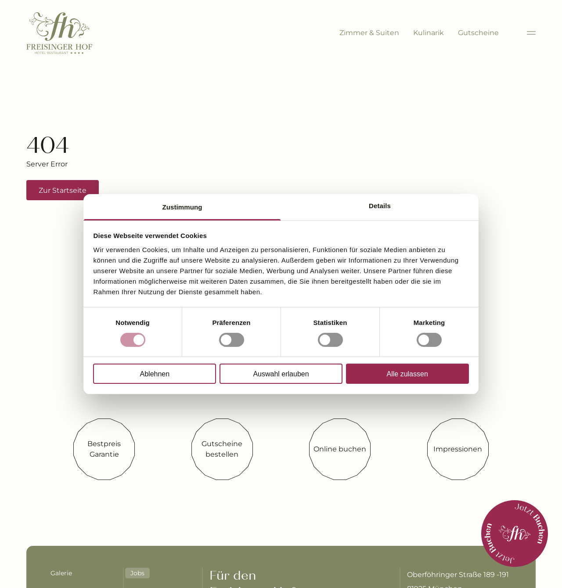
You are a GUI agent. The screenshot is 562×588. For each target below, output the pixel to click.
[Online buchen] (340, 449)
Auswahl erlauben (281, 374)
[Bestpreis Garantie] (104, 449)
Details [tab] (380, 205)
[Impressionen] (458, 449)
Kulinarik (428, 33)
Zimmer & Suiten (369, 33)
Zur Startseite (62, 190)
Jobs (137, 573)
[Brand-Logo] (59, 33)
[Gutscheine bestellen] (222, 449)
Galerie (61, 573)
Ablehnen (155, 374)
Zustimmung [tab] (182, 206)
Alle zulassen (407, 374)
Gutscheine (478, 33)
